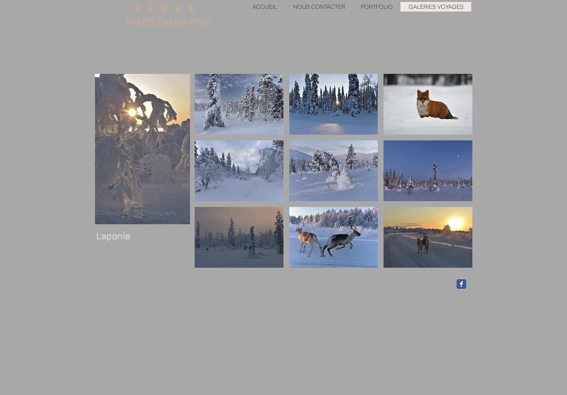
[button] (239, 104)
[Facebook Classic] (461, 284)
